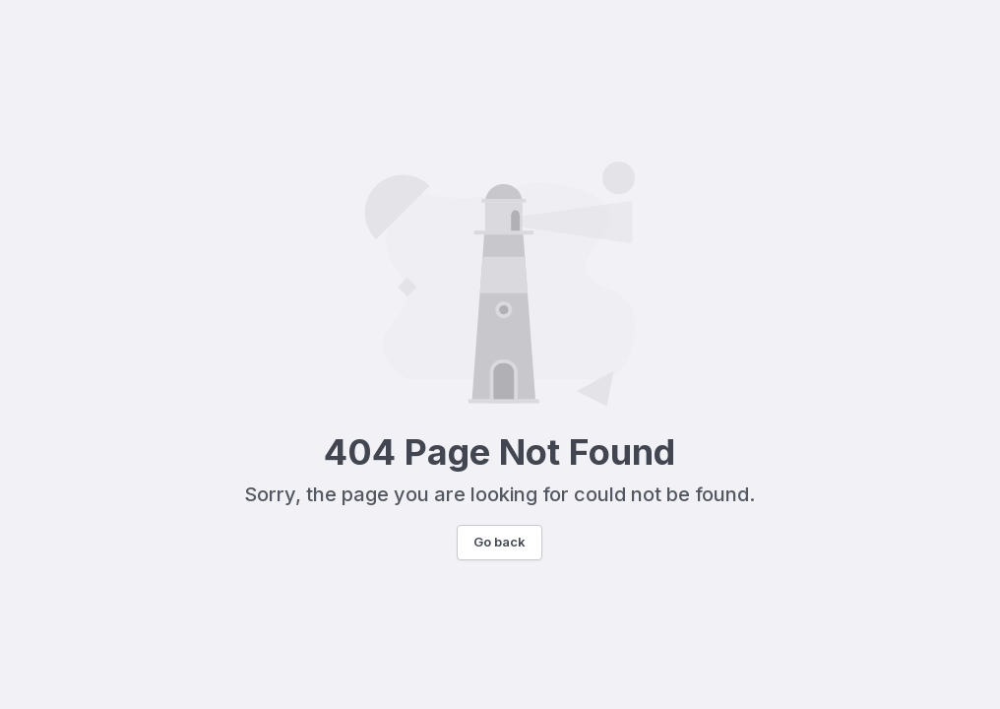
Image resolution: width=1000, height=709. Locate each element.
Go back (499, 541)
